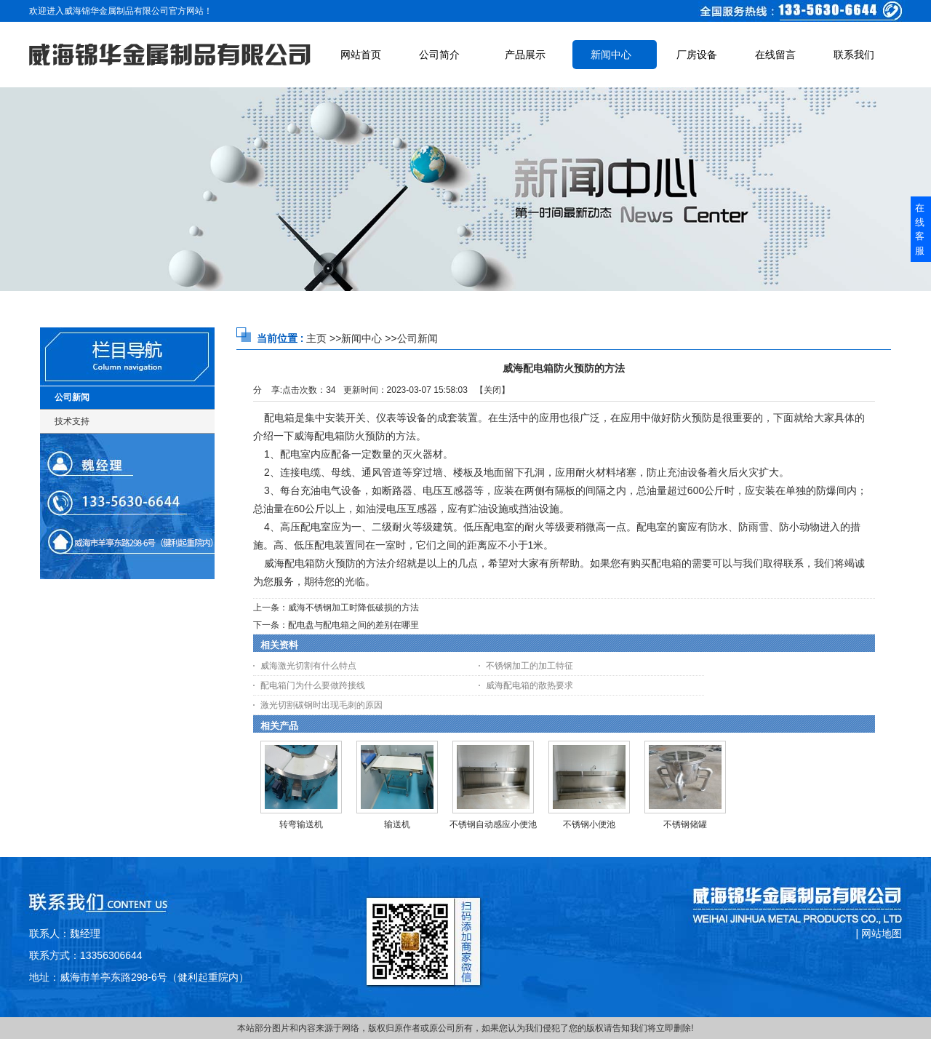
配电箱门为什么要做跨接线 (312, 685)
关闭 (492, 390)
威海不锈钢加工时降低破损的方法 (353, 607)
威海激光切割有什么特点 (308, 666)
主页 (316, 338)
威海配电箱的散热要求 (529, 685)
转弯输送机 (301, 824)
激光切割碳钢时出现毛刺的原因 (321, 705)
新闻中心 (361, 338)
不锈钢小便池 (589, 824)
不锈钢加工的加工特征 (529, 666)
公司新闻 (417, 338)
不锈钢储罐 (685, 824)
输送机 (397, 824)
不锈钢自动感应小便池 (493, 824)
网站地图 (881, 933)
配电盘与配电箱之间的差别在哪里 (353, 625)
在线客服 (919, 229)
